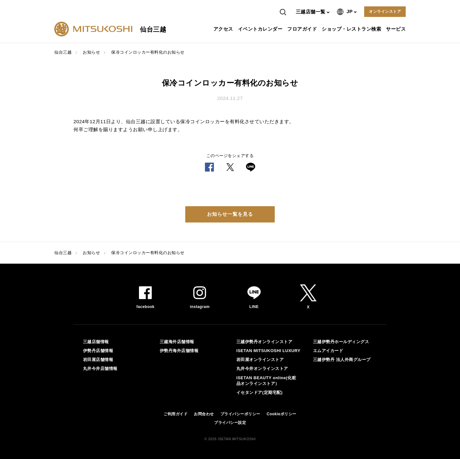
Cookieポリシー (281, 414)
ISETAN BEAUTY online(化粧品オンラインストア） (266, 380)
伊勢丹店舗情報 (98, 350)
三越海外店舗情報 (177, 341)
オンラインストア (385, 11)
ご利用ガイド (176, 414)
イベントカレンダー (261, 29)
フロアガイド (303, 29)
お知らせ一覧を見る (230, 214)
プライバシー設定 (230, 422)
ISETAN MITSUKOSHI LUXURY (268, 350)
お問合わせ (204, 414)
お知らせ (91, 52)
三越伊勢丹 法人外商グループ (342, 359)
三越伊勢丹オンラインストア (264, 341)
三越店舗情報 (96, 341)
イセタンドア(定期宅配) (259, 392)
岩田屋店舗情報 (98, 359)
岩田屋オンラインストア (260, 359)
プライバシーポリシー (240, 414)
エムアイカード (328, 350)
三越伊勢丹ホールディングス (341, 341)
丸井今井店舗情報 (100, 368)
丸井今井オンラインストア (262, 368)
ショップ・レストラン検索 (352, 29)
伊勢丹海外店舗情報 (179, 350)
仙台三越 (63, 52)
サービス (396, 29)
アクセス (224, 29)
